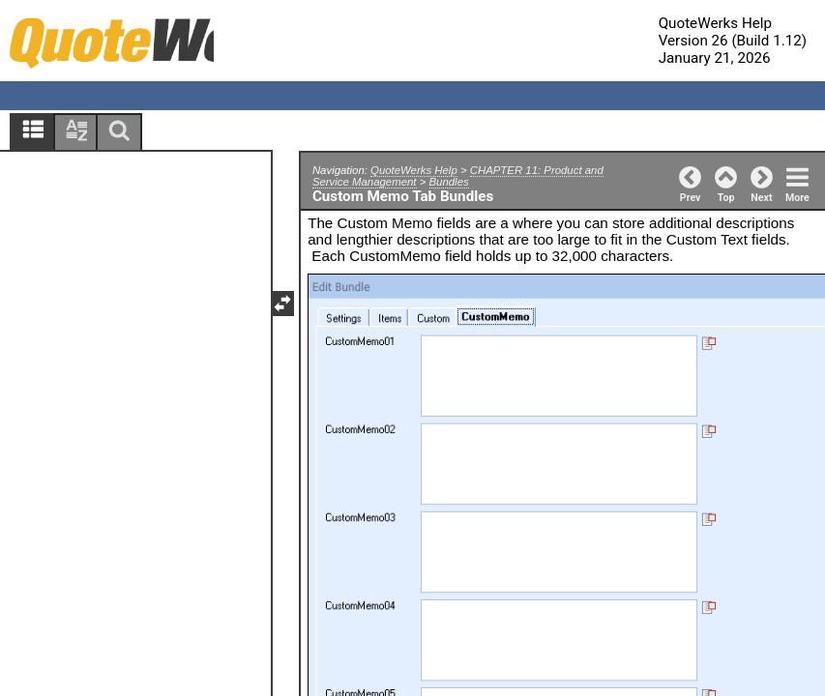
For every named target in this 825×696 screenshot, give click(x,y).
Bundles (449, 182)
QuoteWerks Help (413, 170)
